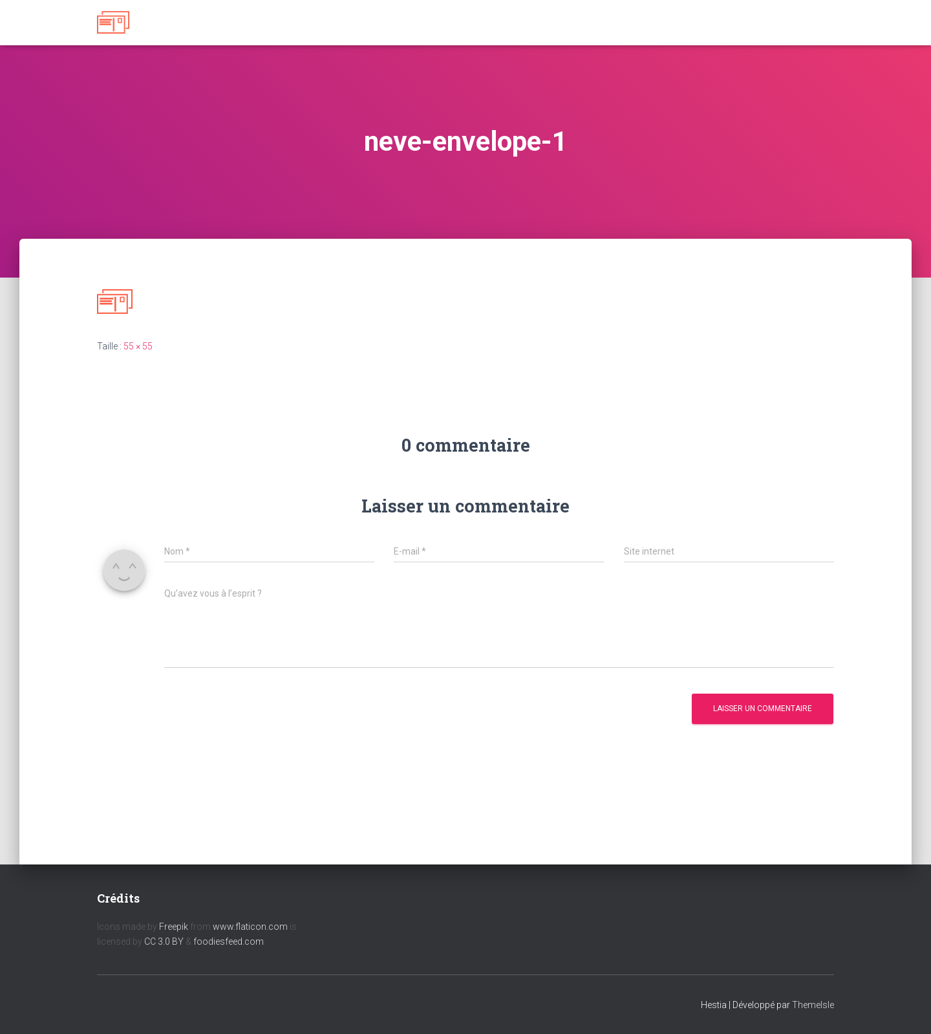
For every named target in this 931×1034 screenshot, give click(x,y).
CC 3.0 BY (164, 941)
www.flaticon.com (250, 926)
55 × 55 (138, 346)
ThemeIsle (813, 1005)
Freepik (173, 926)
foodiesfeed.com (228, 941)
